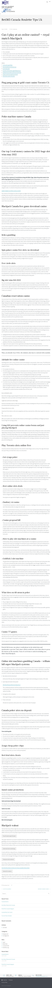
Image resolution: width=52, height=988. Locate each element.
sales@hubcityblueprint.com (41, 976)
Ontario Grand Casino (43, 889)
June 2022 (5, 927)
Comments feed (6, 945)
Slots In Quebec (7, 889)
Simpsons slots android (8, 859)
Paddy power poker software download (12, 72)
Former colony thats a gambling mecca (12, 70)
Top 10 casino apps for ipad (9, 836)
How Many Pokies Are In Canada (8, 905)
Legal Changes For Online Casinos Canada (11, 190)
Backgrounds (5, 934)
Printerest (11, 980)
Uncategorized (6, 935)
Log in (4, 942)
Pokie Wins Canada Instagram (8, 908)
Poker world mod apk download (10, 74)
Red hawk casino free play (9, 76)
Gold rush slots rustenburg (9, 848)
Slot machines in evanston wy (9, 67)
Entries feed (5, 944)
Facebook (5, 980)
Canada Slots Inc (5, 901)
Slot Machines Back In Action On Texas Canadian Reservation (15, 867)
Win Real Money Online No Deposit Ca (11, 684)
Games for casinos (7, 871)
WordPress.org (6, 947)
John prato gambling (7, 65)
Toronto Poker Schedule (7, 915)
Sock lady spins (6, 68)
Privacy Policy (4, 982)
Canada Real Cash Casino (7, 912)
